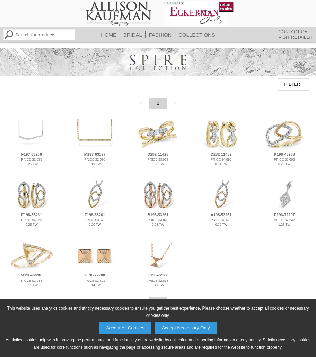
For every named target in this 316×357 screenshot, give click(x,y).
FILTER (292, 84)
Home (108, 35)
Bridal (132, 35)
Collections (196, 35)
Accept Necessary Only (186, 327)
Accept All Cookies (125, 327)
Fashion (160, 35)
